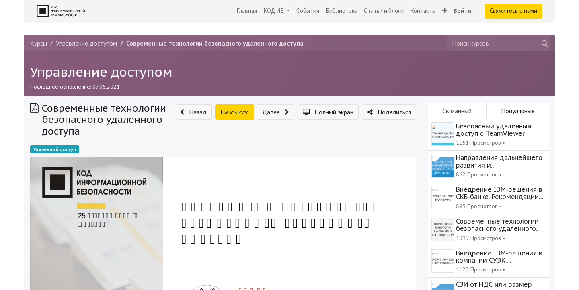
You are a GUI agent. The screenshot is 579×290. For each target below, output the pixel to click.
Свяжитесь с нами (513, 10)
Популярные (518, 111)
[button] (444, 11)
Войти (463, 10)
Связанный (457, 111)
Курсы (38, 43)
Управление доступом (101, 71)
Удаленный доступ (54, 149)
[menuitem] (246, 11)
